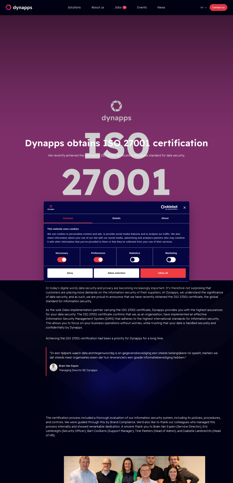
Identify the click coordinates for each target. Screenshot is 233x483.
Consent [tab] (68, 218)
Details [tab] (116, 218)
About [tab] (165, 218)
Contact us (218, 7)
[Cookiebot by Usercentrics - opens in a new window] (163, 207)
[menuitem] (74, 7)
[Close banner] (184, 207)
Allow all (163, 273)
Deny (70, 273)
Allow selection (116, 273)
